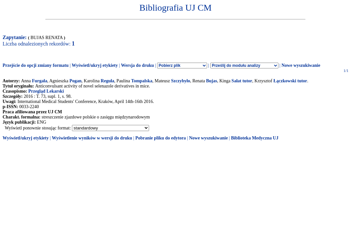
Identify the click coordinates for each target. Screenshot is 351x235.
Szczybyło (180, 80)
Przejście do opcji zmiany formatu (36, 65)
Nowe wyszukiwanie (300, 65)
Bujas (211, 80)
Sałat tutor (242, 80)
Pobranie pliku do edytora (160, 138)
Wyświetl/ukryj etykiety (95, 65)
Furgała (39, 80)
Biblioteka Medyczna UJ (254, 138)
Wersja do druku (137, 65)
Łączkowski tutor (290, 80)
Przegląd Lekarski (46, 91)
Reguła (107, 80)
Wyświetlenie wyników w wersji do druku (92, 138)
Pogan (75, 80)
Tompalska (142, 80)
